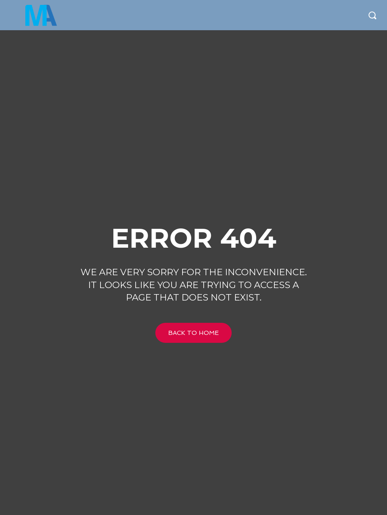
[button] (372, 15)
